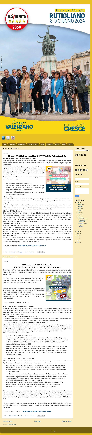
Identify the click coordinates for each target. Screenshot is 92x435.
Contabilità (50, 144)
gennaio (80, 228)
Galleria (57, 144)
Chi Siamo (12, 144)
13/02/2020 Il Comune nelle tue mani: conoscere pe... (83, 220)
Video (63, 144)
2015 (78, 240)
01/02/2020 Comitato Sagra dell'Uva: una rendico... (83, 225)
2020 (78, 202)
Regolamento (21, 144)
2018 (78, 233)
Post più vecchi (66, 421)
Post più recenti (7, 421)
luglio (79, 212)
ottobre (79, 208)
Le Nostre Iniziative (33, 144)
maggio (80, 214)
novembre (80, 206)
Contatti (70, 144)
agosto (79, 210)
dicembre (80, 204)
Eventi (42, 144)
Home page (37, 421)
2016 (78, 238)
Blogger (54, 431)
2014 (78, 242)
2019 (78, 231)
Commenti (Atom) (12, 424)
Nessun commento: (29, 252)
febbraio (80, 217)
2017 (78, 235)
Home (4, 144)
